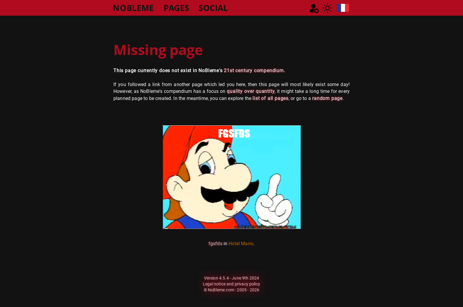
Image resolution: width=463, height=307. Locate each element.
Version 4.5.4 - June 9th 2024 (231, 278)
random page (327, 98)
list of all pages (270, 98)
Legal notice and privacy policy (231, 284)
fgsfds (215, 243)
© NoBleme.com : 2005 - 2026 (231, 289)
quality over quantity (251, 91)
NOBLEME (133, 7)
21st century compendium (253, 70)
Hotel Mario (241, 243)
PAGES (176, 7)
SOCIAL (213, 7)
